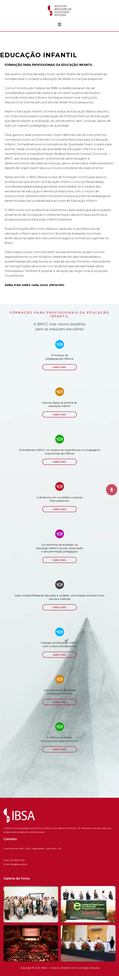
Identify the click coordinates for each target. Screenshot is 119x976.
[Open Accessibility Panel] (111, 489)
